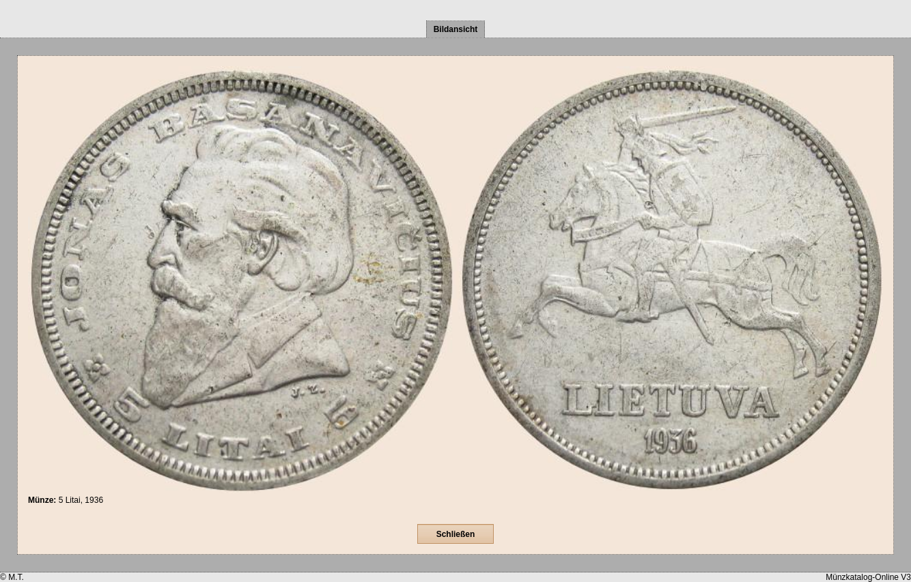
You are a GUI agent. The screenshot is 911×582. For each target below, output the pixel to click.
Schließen (455, 534)
